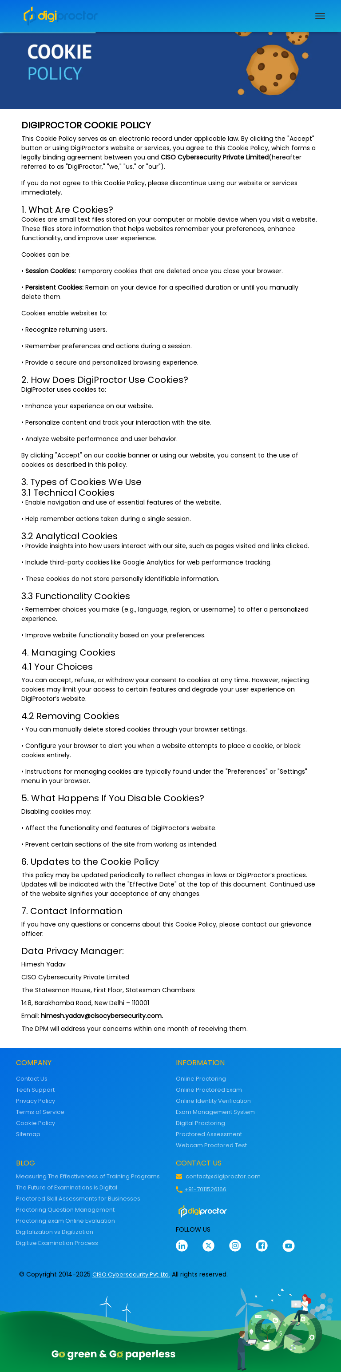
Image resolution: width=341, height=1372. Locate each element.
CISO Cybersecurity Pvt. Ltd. (131, 1274)
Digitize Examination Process (57, 1243)
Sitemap (28, 1134)
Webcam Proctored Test (211, 1145)
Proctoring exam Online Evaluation (65, 1221)
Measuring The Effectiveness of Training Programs (88, 1176)
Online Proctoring (201, 1078)
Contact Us (32, 1078)
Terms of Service (40, 1112)
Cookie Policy (35, 1123)
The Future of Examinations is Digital (66, 1187)
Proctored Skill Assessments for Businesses (78, 1198)
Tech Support (35, 1090)
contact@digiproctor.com (223, 1176)
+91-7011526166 (205, 1189)
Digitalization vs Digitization (54, 1232)
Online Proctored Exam (209, 1090)
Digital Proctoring (200, 1123)
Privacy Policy (35, 1101)
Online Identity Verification (213, 1101)
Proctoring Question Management (65, 1209)
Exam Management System (215, 1112)
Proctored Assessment (209, 1134)
